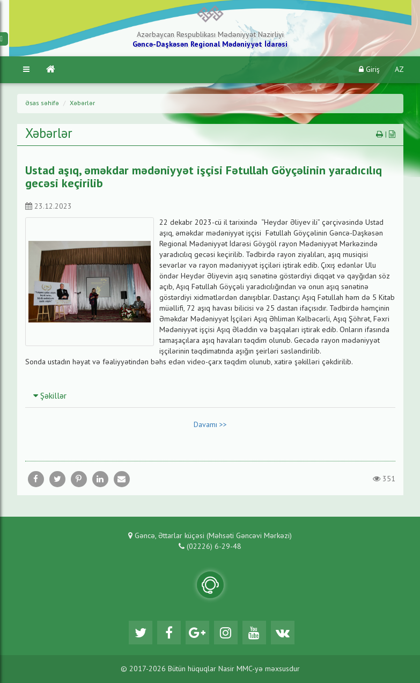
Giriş (369, 69)
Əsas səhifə (42, 103)
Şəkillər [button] (50, 396)
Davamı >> (210, 425)
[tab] (210, 396)
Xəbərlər (82, 103)
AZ (399, 70)
